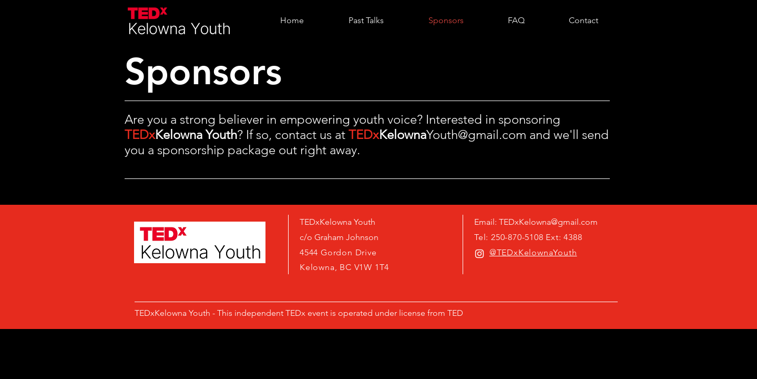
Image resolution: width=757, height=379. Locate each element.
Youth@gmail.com (476, 134)
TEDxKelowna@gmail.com (548, 222)
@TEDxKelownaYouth (533, 252)
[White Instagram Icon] (479, 254)
